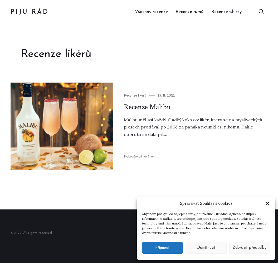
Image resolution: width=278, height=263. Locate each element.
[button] (267, 203)
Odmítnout (206, 248)
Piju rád (30, 12)
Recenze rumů (189, 11)
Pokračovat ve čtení (141, 156)
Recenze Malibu (147, 107)
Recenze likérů (135, 95)
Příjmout (162, 248)
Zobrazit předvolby (249, 248)
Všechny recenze (151, 11)
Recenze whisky (226, 11)
